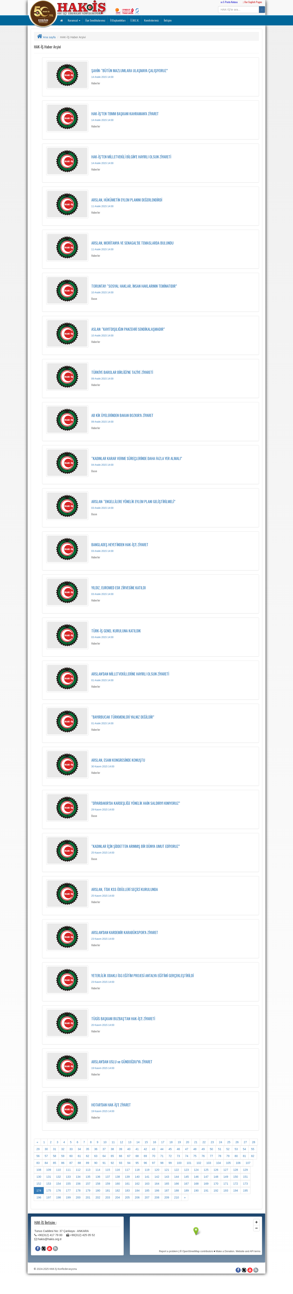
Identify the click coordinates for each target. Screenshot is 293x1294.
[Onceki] (37, 1142)
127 (225, 1169)
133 (68, 1176)
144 (176, 1176)
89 (87, 1163)
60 (71, 1156)
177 (68, 1190)
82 (252, 1156)
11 (113, 1142)
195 (245, 1190)
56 (38, 1156)
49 (203, 1149)
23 (212, 1142)
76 (203, 1156)
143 (166, 1176)
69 (145, 1156)
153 (48, 1183)
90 (95, 1163)
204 (117, 1197)
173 (245, 1183)
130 (38, 1176)
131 (48, 1176)
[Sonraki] (184, 1197)
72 (170, 1156)
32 (63, 1149)
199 (68, 1197)
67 (128, 1156)
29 (38, 1149)
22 (204, 1142)
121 (166, 1169)
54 (244, 1149)
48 (195, 1149)
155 (68, 1183)
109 (48, 1169)
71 (162, 1156)
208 (156, 1197)
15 (146, 1142)
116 (117, 1169)
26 (237, 1142)
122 (176, 1169)
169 (206, 1183)
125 (206, 1169)
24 (220, 1142)
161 (127, 1183)
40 (128, 1149)
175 (48, 1190)
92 (112, 1163)
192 (215, 1190)
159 (107, 1183)
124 (196, 1169)
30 (46, 1149)
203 (107, 1197)
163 (147, 1183)
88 (79, 1163)
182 (117, 1190)
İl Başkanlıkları (118, 20)
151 (245, 1176)
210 (176, 1197)
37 (104, 1149)
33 (71, 1149)
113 (88, 1169)
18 (171, 1142)
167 (186, 1183)
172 (235, 1183)
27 (245, 1142)
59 (63, 1156)
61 (79, 1156)
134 (78, 1176)
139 (127, 1176)
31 (54, 1149)
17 (162, 1142)
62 (87, 1156)
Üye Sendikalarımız (95, 20)
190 (196, 1190)
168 (196, 1183)
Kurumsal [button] (73, 20)
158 (97, 1183)
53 (236, 1149)
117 (127, 1169)
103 (208, 1163)
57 (46, 1156)
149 (225, 1176)
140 (137, 1176)
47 (186, 1149)
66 (120, 1156)
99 (170, 1163)
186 (156, 1190)
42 (145, 1149)
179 (88, 1190)
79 (228, 1156)
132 (58, 1176)
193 (225, 1190)
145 (186, 1176)
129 (245, 1169)
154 (58, 1183)
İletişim (167, 20)
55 (252, 1149)
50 (211, 1149)
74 (186, 1156)
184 (137, 1190)
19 (179, 1142)
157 (88, 1183)
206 (137, 1197)
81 (244, 1156)
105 (228, 1163)
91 (104, 1163)
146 (196, 1176)
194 (235, 1190)
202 (97, 1197)
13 (129, 1142)
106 (238, 1163)
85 (54, 1163)
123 (186, 1169)
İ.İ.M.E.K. (134, 20)
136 (97, 1176)
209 (166, 1197)
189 (186, 1190)
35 (87, 1149)
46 (178, 1149)
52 (228, 1149)
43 (153, 1149)
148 (215, 1176)
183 (127, 1190)
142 (156, 1176)
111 (68, 1169)
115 (107, 1169)
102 (199, 1163)
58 (54, 1156)
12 (121, 1142)
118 (137, 1169)
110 (58, 1169)
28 (253, 1142)
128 (235, 1169)
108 (38, 1169)
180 (97, 1190)
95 (137, 1163)
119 (147, 1169)
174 (38, 1190)
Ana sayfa (46, 37)
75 (195, 1156)
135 (88, 1176)
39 (120, 1149)
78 (219, 1156)
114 (97, 1169)
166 (176, 1183)
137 (107, 1176)
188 (176, 1190)
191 (206, 1190)
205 (127, 1197)
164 (156, 1183)
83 (38, 1163)
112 (78, 1169)
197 (48, 1197)
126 (215, 1169)
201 (88, 1197)
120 (156, 1169)
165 (166, 1183)
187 (166, 1190)
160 (117, 1183)
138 (117, 1176)
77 (211, 1156)
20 (187, 1142)
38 (112, 1149)
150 (235, 1176)
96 (145, 1163)
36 (95, 1149)
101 (189, 1163)
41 (137, 1149)
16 (154, 1142)
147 (206, 1176)
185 (147, 1190)
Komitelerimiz (151, 20)
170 (215, 1183)
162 (137, 1183)
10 (105, 1142)
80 (236, 1156)
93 (120, 1163)
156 (78, 1183)
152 (38, 1183)
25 (229, 1142)
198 (58, 1197)
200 (78, 1197)
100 (179, 1163)
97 (153, 1163)
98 (162, 1163)
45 (170, 1149)
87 (71, 1163)
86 (63, 1163)
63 (95, 1156)
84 (46, 1163)
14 (138, 1142)
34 (79, 1149)
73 (178, 1156)
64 (104, 1156)
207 (147, 1197)
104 (218, 1163)
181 (107, 1190)
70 (153, 1156)
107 (248, 1163)
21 (195, 1142)
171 (225, 1183)
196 (38, 1197)
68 (137, 1156)
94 (128, 1163)
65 (112, 1156)
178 (78, 1190)
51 (219, 1149)
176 (58, 1190)
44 (162, 1149)
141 (147, 1176)
